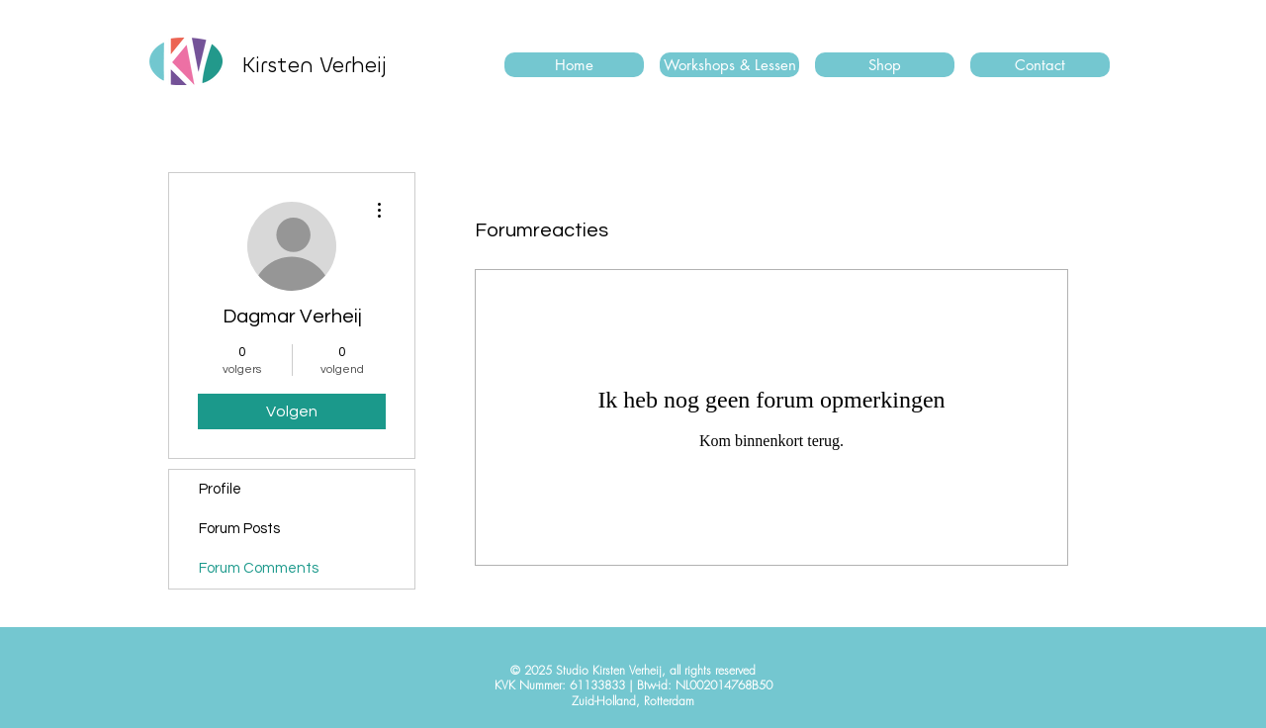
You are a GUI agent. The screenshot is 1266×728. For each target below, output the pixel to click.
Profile (220, 489)
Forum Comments (258, 568)
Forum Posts (239, 528)
